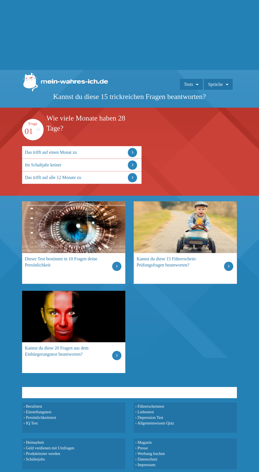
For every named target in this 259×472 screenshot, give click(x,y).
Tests (188, 84)
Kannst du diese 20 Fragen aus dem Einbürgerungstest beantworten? (57, 351)
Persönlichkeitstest (41, 417)
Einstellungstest (38, 412)
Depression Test (150, 417)
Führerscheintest (151, 406)
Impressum (147, 464)
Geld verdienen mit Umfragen (50, 448)
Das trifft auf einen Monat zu (51, 152)
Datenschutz (147, 459)
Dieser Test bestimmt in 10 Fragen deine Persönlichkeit (61, 261)
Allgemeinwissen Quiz (155, 423)
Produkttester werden (43, 453)
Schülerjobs (35, 459)
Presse (143, 448)
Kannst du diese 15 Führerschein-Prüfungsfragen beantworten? (166, 261)
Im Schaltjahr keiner (43, 164)
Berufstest (34, 406)
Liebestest (146, 412)
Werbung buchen (151, 453)
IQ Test (31, 423)
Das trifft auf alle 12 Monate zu (53, 177)
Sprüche (215, 84)
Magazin (145, 442)
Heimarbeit (35, 442)
